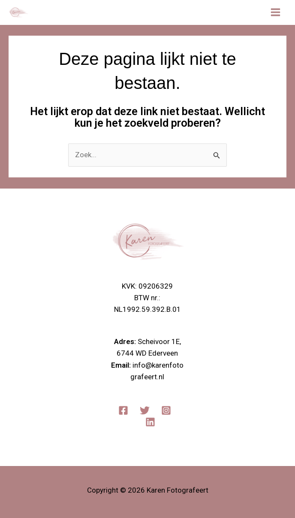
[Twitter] (145, 410)
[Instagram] (166, 410)
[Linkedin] (150, 422)
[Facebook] (123, 410)
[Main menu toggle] (276, 13)
